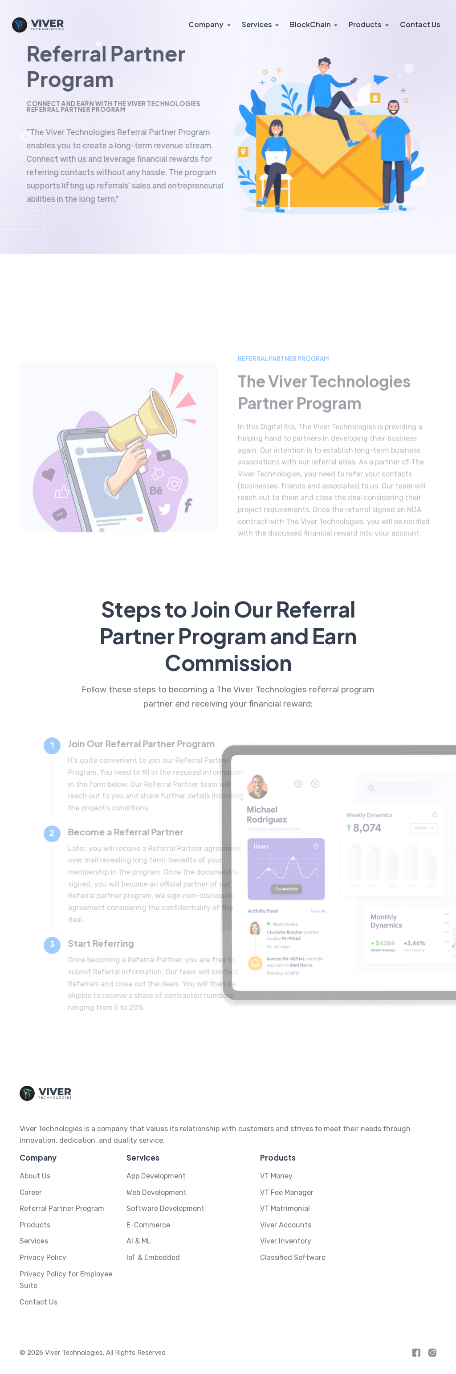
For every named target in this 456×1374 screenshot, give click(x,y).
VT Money (276, 1176)
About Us (35, 1176)
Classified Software (293, 1257)
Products (365, 24)
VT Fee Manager (287, 1192)
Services (257, 24)
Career (31, 1192)
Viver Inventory (285, 1241)
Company (206, 24)
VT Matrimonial (285, 1208)
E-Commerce (148, 1225)
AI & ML (138, 1241)
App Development (156, 1176)
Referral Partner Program (62, 1208)
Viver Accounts (285, 1225)
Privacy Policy (43, 1257)
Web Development (156, 1192)
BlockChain (310, 24)
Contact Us (420, 24)
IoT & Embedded (153, 1257)
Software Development (165, 1208)
